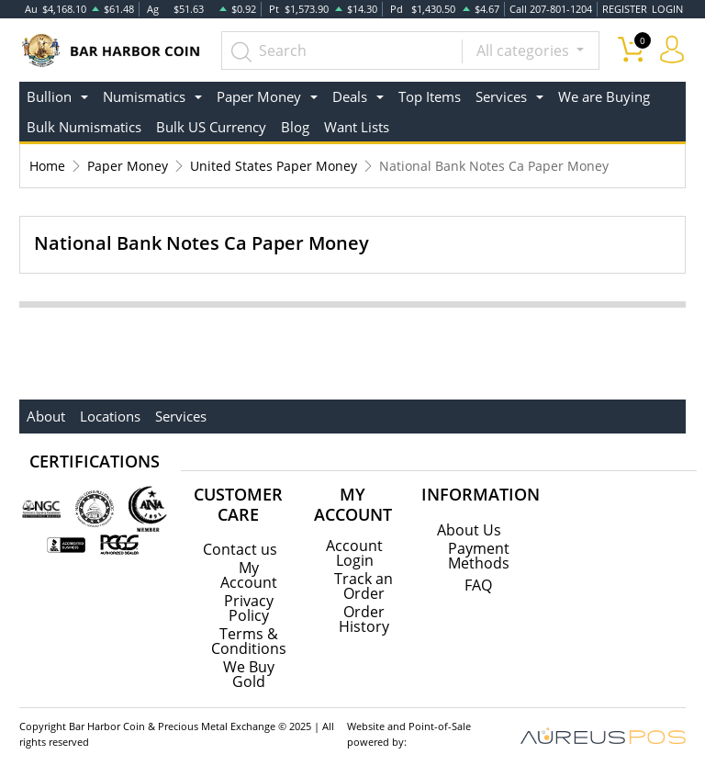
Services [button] (501, 96)
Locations (110, 416)
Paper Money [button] (259, 96)
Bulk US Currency (211, 127)
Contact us (240, 549)
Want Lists (356, 127)
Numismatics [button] (144, 96)
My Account (248, 574)
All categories (524, 50)
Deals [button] (349, 96)
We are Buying (604, 96)
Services (181, 416)
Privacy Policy (249, 608)
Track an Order (363, 586)
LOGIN (667, 9)
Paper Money (127, 166)
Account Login (354, 552)
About (46, 416)
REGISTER (624, 9)
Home (47, 166)
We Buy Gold (248, 674)
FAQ (478, 585)
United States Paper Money (273, 166)
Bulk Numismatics (84, 127)
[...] (342, 50)
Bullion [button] (49, 96)
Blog (295, 127)
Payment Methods (478, 555)
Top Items (429, 96)
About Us (469, 530)
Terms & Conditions (248, 641)
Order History (364, 619)
